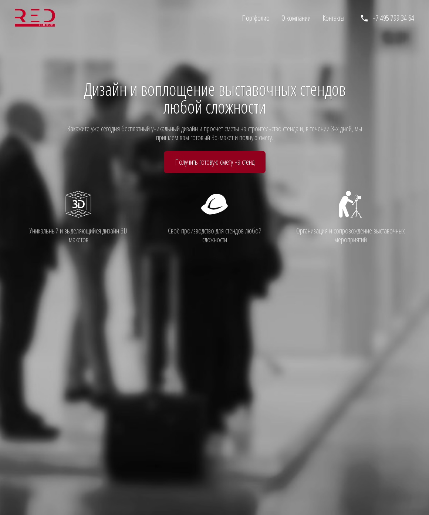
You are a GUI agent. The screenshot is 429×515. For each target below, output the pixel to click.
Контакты (333, 18)
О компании (296, 18)
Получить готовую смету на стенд (214, 162)
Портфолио (256, 18)
